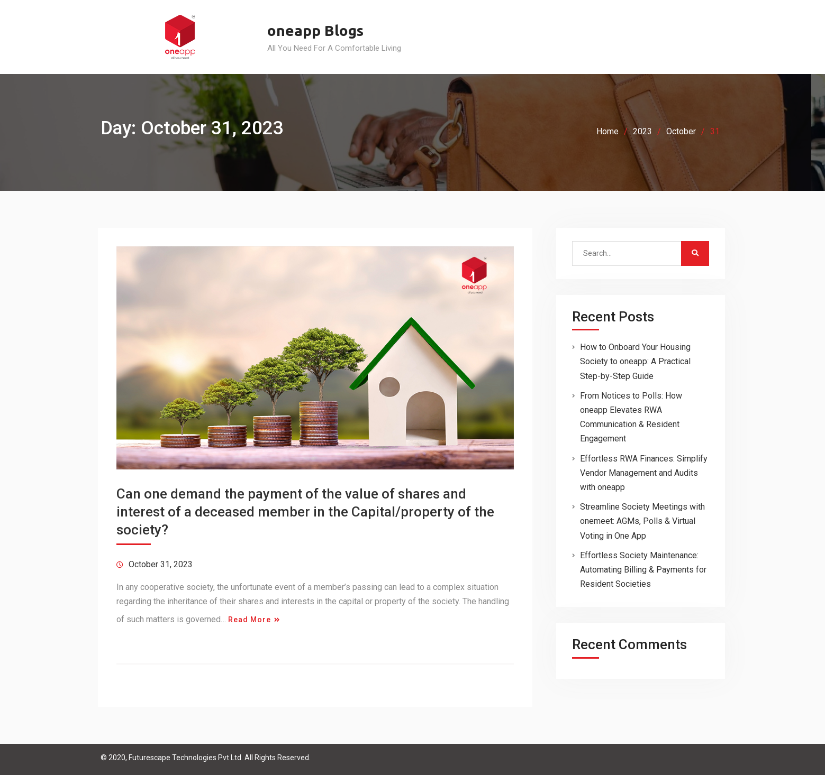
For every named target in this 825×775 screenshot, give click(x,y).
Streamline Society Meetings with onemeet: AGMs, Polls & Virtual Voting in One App (642, 521)
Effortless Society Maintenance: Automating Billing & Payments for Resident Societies (643, 569)
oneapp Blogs (315, 30)
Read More (249, 619)
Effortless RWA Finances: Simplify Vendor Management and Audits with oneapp (644, 473)
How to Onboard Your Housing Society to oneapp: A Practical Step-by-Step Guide (635, 361)
